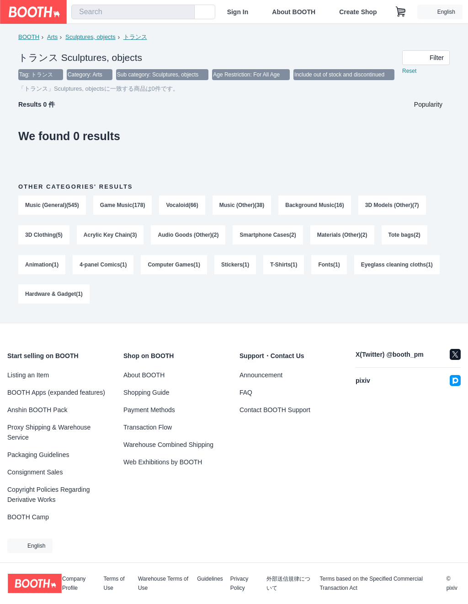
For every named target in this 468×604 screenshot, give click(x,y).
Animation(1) (41, 266)
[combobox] (133, 12)
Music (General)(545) (52, 205)
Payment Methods (149, 410)
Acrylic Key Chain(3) (110, 236)
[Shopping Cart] (401, 12)
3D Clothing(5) (44, 236)
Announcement (260, 375)
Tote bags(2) (404, 236)
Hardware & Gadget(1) (54, 296)
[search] (185, 12)
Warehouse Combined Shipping (168, 444)
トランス (135, 36)
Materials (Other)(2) (342, 236)
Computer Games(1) (174, 266)
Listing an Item (28, 375)
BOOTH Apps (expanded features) (56, 392)
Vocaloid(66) (182, 205)
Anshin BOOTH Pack (37, 410)
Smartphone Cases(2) (268, 236)
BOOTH (28, 36)
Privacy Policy (239, 583)
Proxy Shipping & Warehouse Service (48, 432)
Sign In (238, 12)
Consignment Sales (35, 472)
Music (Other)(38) (242, 205)
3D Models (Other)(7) (393, 205)
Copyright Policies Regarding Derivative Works (48, 494)
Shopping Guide (146, 392)
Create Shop (358, 12)
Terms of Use (114, 583)
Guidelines (210, 579)
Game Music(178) (122, 205)
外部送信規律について (288, 583)
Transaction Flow (147, 427)
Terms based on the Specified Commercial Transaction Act (370, 583)
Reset (409, 71)
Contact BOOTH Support (274, 410)
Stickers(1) (235, 266)
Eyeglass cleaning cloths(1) (397, 266)
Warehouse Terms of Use (163, 583)
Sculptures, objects (90, 36)
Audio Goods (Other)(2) (188, 236)
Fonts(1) (329, 266)
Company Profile (73, 583)
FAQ (245, 392)
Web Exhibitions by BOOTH (162, 462)
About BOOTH (293, 12)
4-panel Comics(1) (103, 266)
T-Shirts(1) (284, 266)
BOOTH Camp (28, 517)
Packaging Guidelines (38, 454)
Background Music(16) (315, 205)
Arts (52, 36)
